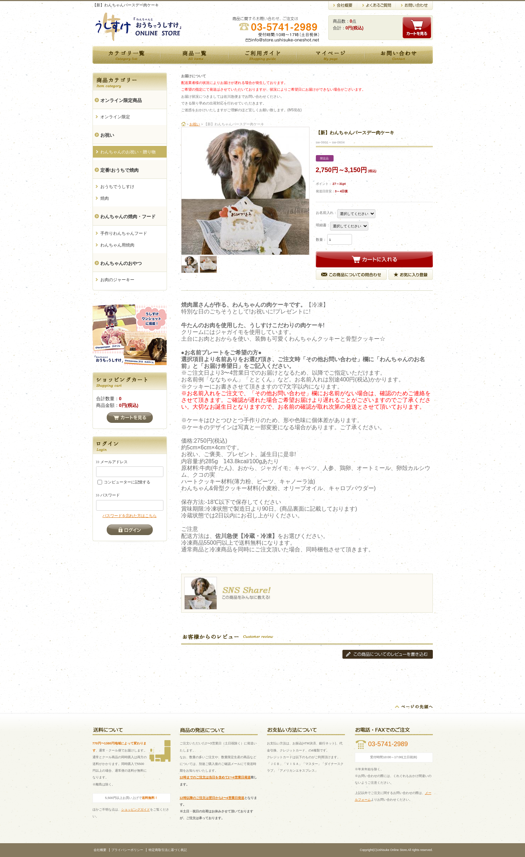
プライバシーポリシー (127, 850)
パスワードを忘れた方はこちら (129, 515)
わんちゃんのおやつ (121, 263)
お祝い (107, 135)
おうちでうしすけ (117, 186)
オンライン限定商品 (121, 100)
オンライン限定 (115, 116)
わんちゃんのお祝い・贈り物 (128, 151)
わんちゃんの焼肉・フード (128, 216)
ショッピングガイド (135, 809)
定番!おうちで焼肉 (119, 170)
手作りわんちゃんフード (123, 233)
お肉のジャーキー (117, 279)
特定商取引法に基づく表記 (168, 850)
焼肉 (104, 198)
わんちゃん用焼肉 (117, 245)
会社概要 (100, 850)
